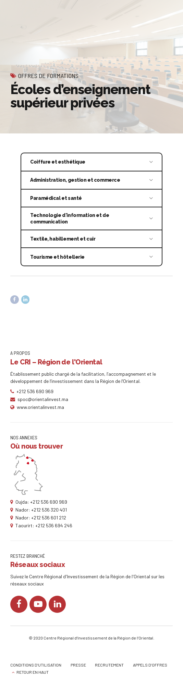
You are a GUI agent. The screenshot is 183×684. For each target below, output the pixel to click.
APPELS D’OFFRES (150, 664)
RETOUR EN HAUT (32, 672)
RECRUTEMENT (109, 664)
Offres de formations (48, 75)
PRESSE (78, 664)
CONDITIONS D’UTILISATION (35, 664)
